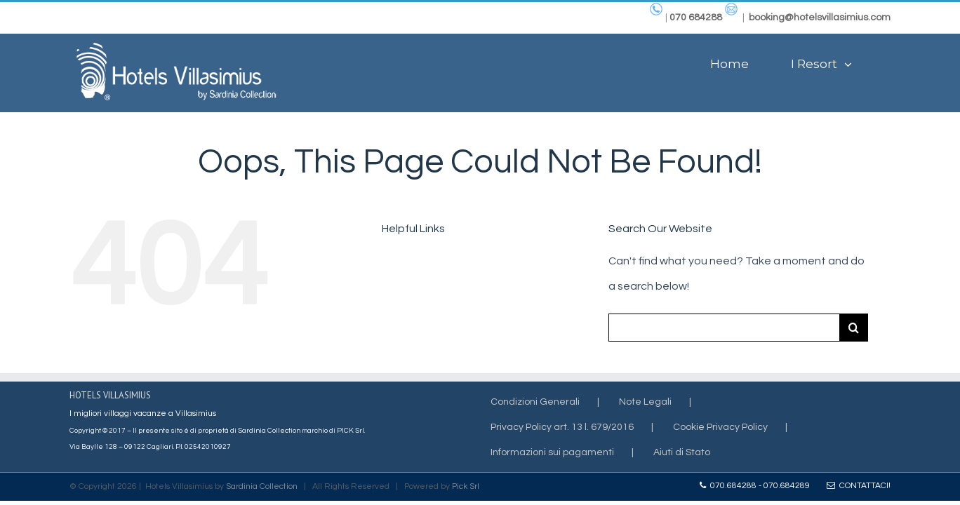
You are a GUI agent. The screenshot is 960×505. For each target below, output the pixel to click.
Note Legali (645, 402)
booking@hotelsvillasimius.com (820, 17)
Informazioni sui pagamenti (552, 452)
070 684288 (695, 17)
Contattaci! (859, 485)
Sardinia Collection (262, 486)
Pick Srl (465, 486)
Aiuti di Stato (681, 452)
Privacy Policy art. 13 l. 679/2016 (562, 427)
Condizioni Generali (535, 402)
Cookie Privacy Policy (720, 427)
